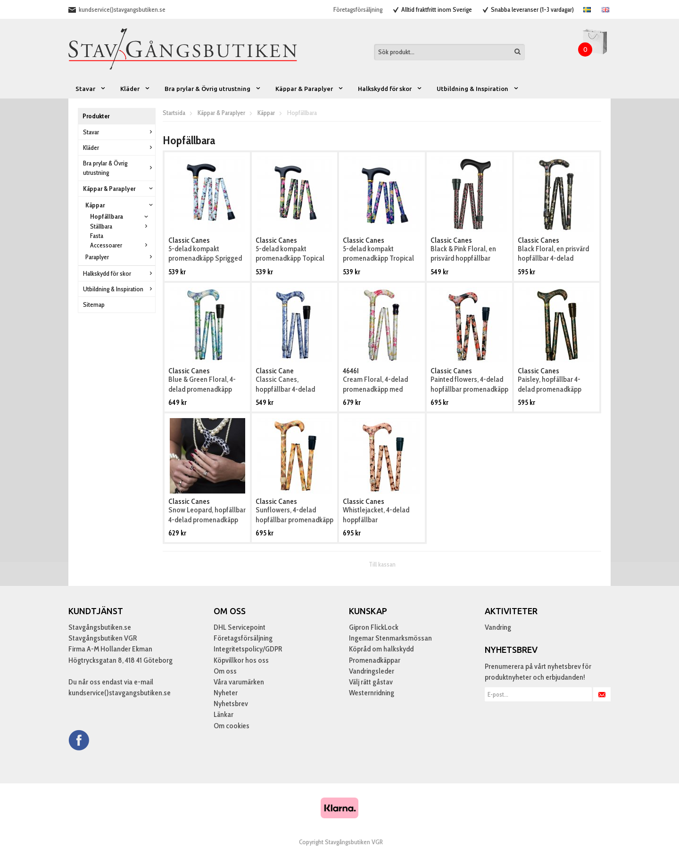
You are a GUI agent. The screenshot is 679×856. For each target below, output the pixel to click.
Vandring (498, 627)
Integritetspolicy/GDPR (248, 648)
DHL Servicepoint (239, 627)
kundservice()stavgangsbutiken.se (122, 9)
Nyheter (226, 692)
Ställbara (120, 226)
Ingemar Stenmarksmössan (390, 638)
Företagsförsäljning (357, 9)
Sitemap (94, 304)
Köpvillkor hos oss (241, 660)
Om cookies (231, 725)
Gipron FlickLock (373, 627)
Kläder (135, 88)
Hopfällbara (120, 216)
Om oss (225, 671)
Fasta (96, 235)
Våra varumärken (239, 681)
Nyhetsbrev (231, 703)
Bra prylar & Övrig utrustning (213, 88)
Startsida (174, 112)
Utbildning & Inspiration (478, 88)
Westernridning (371, 692)
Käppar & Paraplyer (309, 88)
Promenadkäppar (374, 660)
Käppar (120, 205)
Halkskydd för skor (390, 88)
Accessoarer (120, 245)
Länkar (223, 714)
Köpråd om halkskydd (381, 648)
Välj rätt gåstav (371, 681)
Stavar (90, 88)
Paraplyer (120, 257)
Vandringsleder (371, 671)
